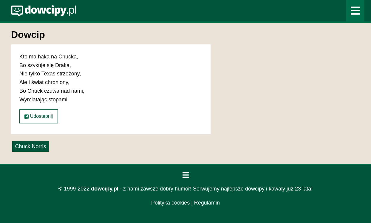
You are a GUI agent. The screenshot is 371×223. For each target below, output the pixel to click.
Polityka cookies (170, 203)
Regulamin (207, 203)
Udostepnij (38, 116)
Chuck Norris (30, 146)
